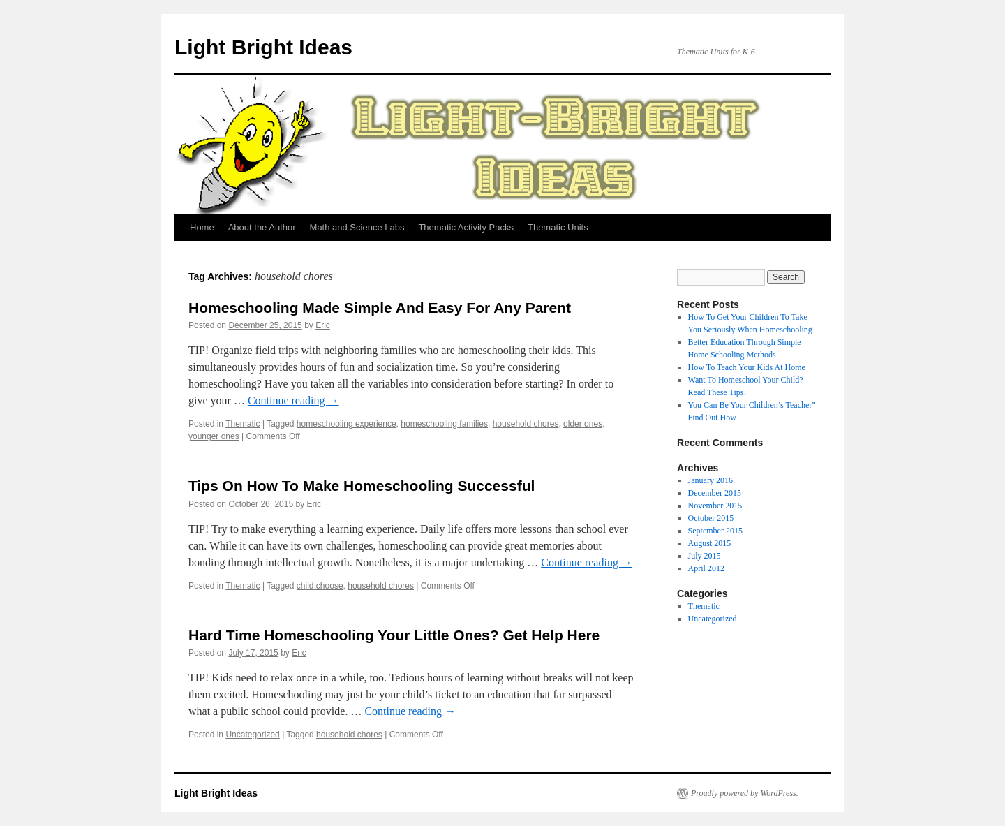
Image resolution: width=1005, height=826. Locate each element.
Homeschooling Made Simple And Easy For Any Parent (379, 308)
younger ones (213, 436)
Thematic (242, 424)
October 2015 (711, 518)
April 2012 (706, 568)
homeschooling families (444, 424)
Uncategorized (252, 734)
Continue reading (293, 400)
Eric (322, 325)
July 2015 (704, 556)
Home (202, 227)
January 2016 (710, 480)
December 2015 (714, 493)
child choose (320, 586)
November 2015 (715, 505)
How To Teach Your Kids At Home (746, 367)
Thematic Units (558, 227)
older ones (582, 424)
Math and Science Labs (357, 227)
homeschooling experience (346, 424)
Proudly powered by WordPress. (744, 793)
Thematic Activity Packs (466, 227)
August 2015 (709, 543)
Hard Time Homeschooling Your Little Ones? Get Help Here (394, 635)
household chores (526, 424)
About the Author (262, 227)
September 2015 (715, 531)
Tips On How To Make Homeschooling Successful (361, 486)
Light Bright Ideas (263, 47)
